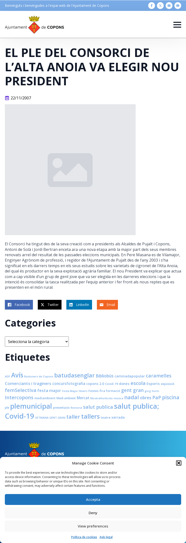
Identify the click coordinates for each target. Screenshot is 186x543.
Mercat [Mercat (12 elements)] (83, 397)
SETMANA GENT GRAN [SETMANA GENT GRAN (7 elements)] (50, 417)
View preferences (93, 526)
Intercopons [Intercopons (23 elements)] (19, 397)
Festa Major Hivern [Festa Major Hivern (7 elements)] (74, 391)
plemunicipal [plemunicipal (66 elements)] (31, 406)
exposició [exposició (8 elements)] (167, 384)
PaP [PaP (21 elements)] (156, 397)
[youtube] (169, 5)
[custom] (177, 5)
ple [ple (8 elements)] (7, 408)
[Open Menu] (177, 25)
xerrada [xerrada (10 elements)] (118, 417)
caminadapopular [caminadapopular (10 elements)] (130, 376)
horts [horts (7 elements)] (155, 391)
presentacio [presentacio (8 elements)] (61, 408)
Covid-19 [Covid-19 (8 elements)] (111, 384)
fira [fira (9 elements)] (102, 391)
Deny (93, 512)
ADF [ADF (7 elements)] (7, 376)
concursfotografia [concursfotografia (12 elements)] (68, 383)
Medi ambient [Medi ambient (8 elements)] (66, 398)
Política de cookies (84, 537)
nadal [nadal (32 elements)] (131, 397)
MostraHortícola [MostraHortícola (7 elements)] (101, 398)
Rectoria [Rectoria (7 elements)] (76, 407)
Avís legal (106, 537)
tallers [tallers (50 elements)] (90, 416)
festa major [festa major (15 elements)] (49, 390)
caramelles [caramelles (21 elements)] (158, 375)
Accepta (93, 499)
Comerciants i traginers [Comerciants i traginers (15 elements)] (28, 383)
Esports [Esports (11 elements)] (153, 383)
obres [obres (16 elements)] (145, 397)
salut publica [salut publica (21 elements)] (98, 407)
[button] (178, 463)
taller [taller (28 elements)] (73, 416)
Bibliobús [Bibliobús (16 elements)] (105, 376)
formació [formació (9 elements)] (113, 391)
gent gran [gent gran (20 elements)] (132, 390)
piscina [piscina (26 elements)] (170, 397)
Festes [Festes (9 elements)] (93, 391)
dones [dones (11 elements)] (124, 383)
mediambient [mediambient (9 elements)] (44, 398)
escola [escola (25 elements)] (138, 383)
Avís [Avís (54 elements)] (17, 375)
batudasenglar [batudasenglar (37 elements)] (74, 375)
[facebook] (151, 5)
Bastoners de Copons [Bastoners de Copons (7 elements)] (38, 376)
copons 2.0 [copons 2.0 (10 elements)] (95, 383)
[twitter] (160, 5)
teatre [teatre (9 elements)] (105, 417)
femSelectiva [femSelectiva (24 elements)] (20, 390)
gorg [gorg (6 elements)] (148, 391)
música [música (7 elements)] (118, 398)
